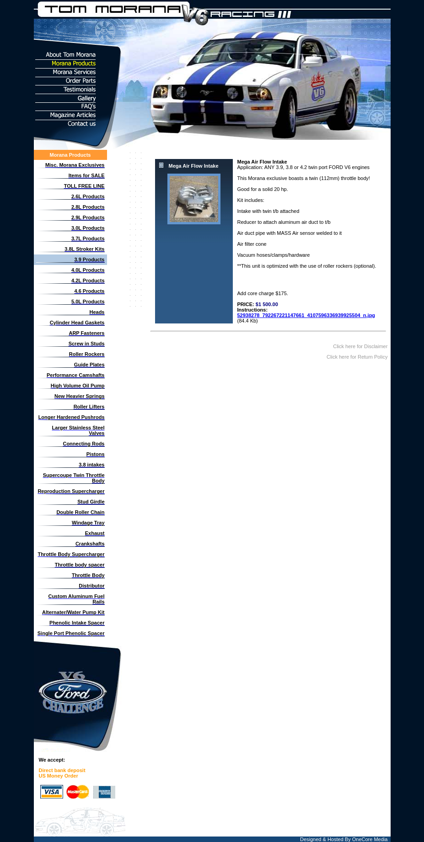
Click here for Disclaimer (361, 346)
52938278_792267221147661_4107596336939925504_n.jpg (306, 315)
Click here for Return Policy (358, 357)
